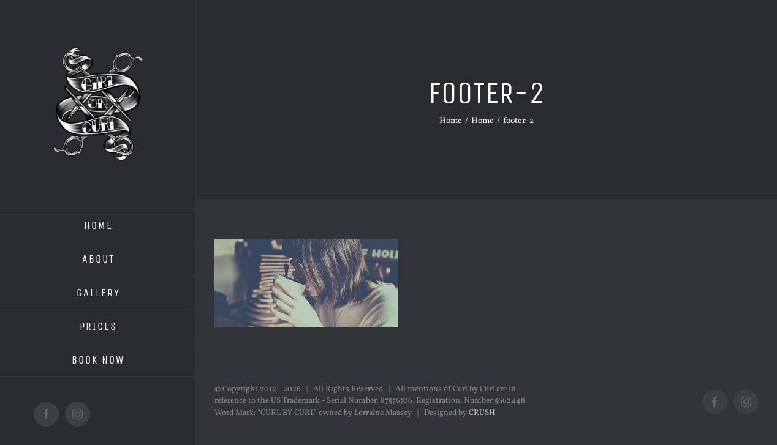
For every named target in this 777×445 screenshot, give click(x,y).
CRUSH (482, 413)
